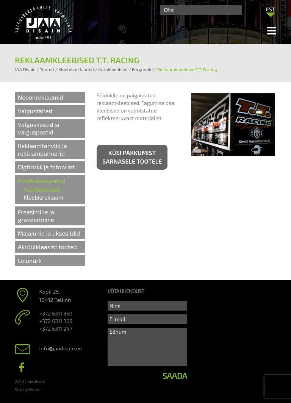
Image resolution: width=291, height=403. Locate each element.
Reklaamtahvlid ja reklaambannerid (42, 149)
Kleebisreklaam (43, 197)
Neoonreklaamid (40, 97)
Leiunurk (30, 260)
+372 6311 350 (55, 313)
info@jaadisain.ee (60, 348)
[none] (270, 11)
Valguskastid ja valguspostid (38, 128)
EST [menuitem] (270, 9)
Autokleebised (41, 189)
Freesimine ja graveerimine (36, 215)
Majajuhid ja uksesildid (49, 233)
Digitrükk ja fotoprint (46, 166)
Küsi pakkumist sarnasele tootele (132, 157)
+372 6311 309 (56, 321)
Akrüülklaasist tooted (47, 246)
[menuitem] (270, 9)
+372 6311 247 (55, 328)
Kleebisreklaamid (41, 180)
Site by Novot (28, 389)
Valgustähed (35, 110)
